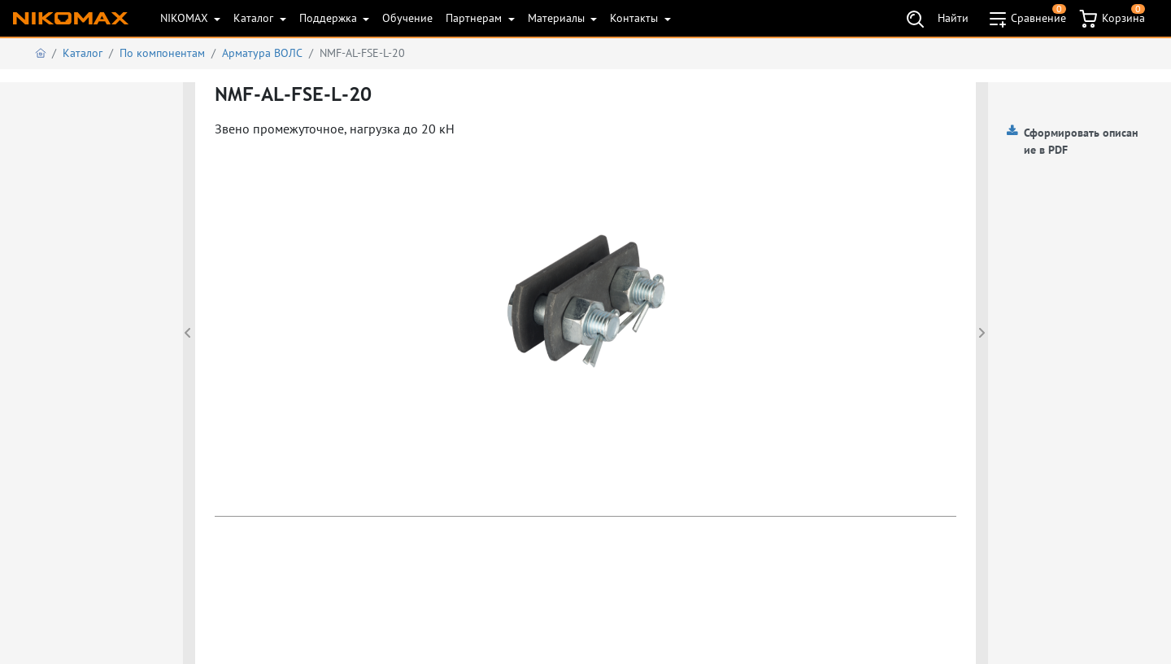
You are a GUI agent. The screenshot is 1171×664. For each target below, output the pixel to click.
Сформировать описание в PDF (1081, 141)
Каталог (254, 18)
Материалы (558, 18)
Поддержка (329, 18)
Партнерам (475, 18)
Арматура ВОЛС (262, 53)
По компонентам (162, 53)
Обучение (407, 18)
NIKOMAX (185, 18)
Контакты (635, 18)
